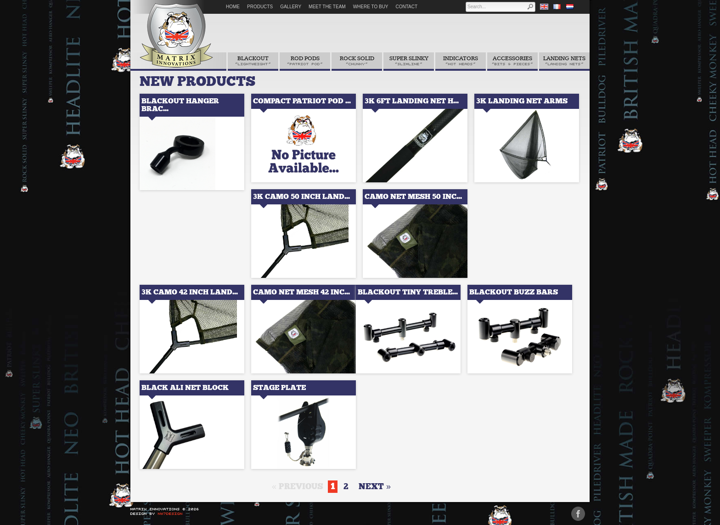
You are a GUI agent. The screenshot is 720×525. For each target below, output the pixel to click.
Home (233, 6)
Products (260, 6)
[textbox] (496, 6)
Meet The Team (327, 6)
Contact (407, 6)
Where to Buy (370, 6)
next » (375, 486)
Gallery (290, 6)
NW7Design (170, 513)
